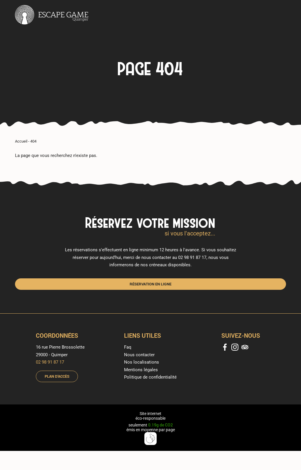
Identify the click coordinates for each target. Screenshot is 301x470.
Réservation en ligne (150, 284)
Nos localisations (141, 362)
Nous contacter (139, 354)
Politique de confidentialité (150, 377)
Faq (127, 347)
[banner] (51, 15)
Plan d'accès (57, 376)
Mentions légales (141, 369)
